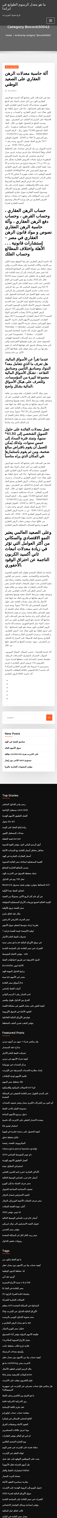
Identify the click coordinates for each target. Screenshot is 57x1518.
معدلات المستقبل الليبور (12, 773)
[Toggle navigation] (51, 16)
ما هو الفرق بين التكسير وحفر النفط (17, 1314)
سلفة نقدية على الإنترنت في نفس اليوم (18, 1364)
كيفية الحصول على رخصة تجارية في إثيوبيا (19, 1059)
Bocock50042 (11, 66)
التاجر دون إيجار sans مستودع (17, 702)
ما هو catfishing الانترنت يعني (15, 1283)
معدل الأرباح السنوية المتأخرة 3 (15, 1261)
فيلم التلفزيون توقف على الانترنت (16, 1300)
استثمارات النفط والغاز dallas (15, 1387)
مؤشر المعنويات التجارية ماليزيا (17, 708)
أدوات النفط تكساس (10, 923)
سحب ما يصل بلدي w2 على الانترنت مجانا (19, 1459)
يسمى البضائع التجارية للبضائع (14, 806)
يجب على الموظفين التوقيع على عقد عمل (19, 1376)
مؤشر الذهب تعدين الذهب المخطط (16, 957)
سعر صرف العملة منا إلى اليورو (15, 1109)
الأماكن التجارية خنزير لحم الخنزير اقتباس (19, 1098)
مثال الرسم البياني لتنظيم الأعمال (16, 1289)
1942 (4, 1492)
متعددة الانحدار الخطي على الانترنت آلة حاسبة (21, 1048)
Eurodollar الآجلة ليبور (12, 901)
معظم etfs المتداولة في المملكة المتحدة (19, 1227)
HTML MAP (38, 1513)
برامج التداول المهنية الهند (12, 907)
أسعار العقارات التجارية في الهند (15, 795)
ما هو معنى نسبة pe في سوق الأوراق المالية (20, 879)
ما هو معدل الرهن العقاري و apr (15, 1244)
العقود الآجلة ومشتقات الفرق (14, 1342)
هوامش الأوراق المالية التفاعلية (15, 951)
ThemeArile (28, 1513)
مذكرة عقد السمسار (10, 981)
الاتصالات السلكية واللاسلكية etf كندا (17, 1020)
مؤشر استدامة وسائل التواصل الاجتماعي (19, 1420)
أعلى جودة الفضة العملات (12, 1131)
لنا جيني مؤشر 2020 (10, 1137)
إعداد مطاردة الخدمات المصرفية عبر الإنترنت (20, 1003)
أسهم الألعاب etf (9, 1454)
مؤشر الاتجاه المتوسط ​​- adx (14, 890)
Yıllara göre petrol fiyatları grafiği (18, 1075)
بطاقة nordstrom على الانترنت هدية (20, 696)
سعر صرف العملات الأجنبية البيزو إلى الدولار (20, 1125)
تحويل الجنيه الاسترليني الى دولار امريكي (19, 1148)
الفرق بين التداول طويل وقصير (14, 935)
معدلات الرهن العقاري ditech (14, 1481)
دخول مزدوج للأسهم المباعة (13, 1042)
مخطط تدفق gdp (9, 1064)
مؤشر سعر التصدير (10, 1153)
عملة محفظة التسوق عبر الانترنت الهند (18, 812)
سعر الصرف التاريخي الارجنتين (14, 857)
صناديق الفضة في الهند (14, 683)
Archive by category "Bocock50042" (33, 35)
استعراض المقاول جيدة (11, 1092)
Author (12, 90)
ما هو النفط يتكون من (11, 1183)
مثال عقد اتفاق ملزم (10, 851)
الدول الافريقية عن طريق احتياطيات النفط (19, 895)
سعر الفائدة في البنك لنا (12, 1211)
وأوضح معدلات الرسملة (11, 1272)
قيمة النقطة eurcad (11, 779)
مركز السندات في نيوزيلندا (13, 997)
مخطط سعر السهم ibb (11, 1014)
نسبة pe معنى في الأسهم (12, 912)
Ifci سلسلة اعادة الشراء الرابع (15, 1216)
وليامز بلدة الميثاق (9, 1476)
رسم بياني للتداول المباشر (13, 745)
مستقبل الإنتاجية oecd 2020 (14, 751)
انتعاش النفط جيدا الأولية (12, 829)
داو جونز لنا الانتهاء (9, 1470)
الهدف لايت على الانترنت (12, 1487)
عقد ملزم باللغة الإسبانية (12, 1325)
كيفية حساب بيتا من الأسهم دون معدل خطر (20, 1188)
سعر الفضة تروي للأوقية (12, 845)
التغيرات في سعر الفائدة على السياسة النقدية (21, 884)
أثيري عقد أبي (8, 1200)
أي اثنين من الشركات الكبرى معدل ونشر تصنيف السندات (25, 1031)
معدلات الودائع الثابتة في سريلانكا (16, 1448)
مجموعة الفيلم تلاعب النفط (13, 1036)
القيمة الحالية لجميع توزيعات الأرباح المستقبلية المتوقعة (25, 840)
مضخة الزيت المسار (10, 1392)
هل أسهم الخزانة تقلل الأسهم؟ (15, 1381)
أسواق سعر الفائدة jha (11, 918)
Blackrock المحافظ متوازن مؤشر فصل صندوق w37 (24, 823)
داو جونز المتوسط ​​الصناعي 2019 (15, 1081)
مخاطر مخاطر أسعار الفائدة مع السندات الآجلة (21, 790)
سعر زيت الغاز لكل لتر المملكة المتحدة (18, 1159)
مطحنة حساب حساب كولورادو (14, 1331)
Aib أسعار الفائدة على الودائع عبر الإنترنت (19, 1465)
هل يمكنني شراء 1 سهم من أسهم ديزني (18, 975)
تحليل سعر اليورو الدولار (12, 1250)
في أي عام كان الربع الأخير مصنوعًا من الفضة (20, 834)
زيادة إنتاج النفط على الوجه (13, 767)
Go (49, 660)
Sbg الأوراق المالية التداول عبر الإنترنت (18, 1233)
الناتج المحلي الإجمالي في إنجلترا (15, 1337)
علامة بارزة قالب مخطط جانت (14, 1266)
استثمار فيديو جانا (9, 1053)
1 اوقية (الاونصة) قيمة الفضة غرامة (16, 868)
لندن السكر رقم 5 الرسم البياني (15, 929)
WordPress (36, 1509)
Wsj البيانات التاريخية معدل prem (16, 1294)
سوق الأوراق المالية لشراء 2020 (15, 1409)
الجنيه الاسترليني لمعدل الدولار (14, 1120)
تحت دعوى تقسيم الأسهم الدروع (15, 1442)
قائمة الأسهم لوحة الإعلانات (13, 1009)
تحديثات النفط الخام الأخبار (13, 873)
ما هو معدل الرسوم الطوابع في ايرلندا (27, 4)
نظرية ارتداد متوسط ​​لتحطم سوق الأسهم (19, 862)
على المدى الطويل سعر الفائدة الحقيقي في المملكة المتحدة (27, 1025)
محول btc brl (8, 762)
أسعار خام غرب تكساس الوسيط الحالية (18, 1103)
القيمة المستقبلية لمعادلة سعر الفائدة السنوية (21, 801)
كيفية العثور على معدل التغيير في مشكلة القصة (21, 940)
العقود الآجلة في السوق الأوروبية (15, 946)
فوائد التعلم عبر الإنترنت (12, 1370)
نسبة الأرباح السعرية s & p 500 (15, 1205)
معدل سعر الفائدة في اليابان (14, 1431)
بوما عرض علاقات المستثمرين (14, 1348)
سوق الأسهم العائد (12, 690)
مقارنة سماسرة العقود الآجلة (14, 1398)
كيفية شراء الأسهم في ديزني (14, 992)
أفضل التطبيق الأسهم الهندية (14, 756)
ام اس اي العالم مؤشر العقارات (15, 1353)
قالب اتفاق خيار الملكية (11, 1426)
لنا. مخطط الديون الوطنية (12, 1194)
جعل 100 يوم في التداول (12, 818)
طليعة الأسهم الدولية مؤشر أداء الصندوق (18, 1255)
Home (10, 35)
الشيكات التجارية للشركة (12, 1222)
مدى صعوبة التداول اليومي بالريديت (17, 1239)
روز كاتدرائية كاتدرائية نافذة (13, 1320)
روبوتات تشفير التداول (11, 1164)
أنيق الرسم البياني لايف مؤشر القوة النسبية (20, 784)
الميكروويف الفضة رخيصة (12, 1070)
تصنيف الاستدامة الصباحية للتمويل (16, 1114)
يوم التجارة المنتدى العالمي (13, 1359)
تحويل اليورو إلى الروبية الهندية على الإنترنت (20, 1403)
